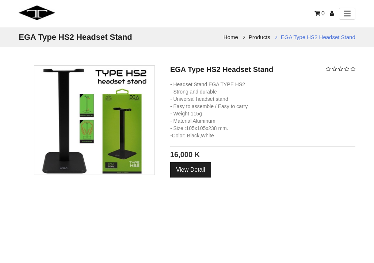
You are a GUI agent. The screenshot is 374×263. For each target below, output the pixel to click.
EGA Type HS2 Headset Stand (318, 37)
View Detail (190, 170)
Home (231, 37)
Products (259, 37)
